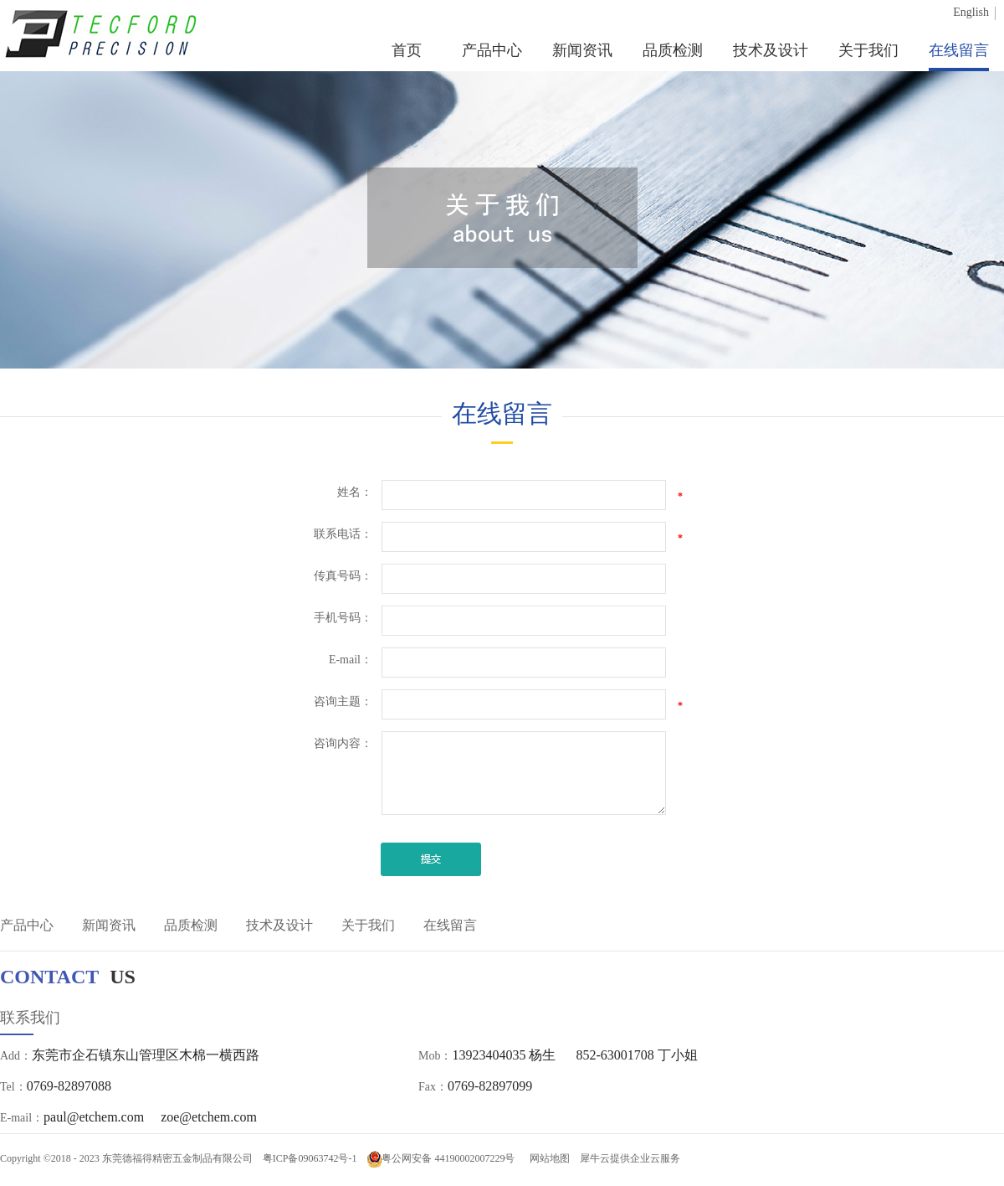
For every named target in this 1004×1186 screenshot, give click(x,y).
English (971, 12)
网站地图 (547, 1158)
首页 (407, 50)
